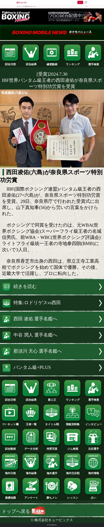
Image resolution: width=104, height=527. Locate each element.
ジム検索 (72, 447)
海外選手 (52, 472)
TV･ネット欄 (10, 423)
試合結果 (31, 63)
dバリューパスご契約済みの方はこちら (26, 6)
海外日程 (10, 472)
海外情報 (93, 472)
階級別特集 (72, 423)
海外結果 (31, 472)
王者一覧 (31, 423)
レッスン (72, 496)
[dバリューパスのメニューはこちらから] (85, 2)
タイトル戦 (52, 423)
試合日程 (10, 63)
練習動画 (52, 63)
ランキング (72, 63)
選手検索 (93, 63)
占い (93, 496)
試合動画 (10, 447)
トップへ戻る (23, 511)
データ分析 (31, 447)
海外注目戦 (72, 472)
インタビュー (93, 423)
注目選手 (93, 447)
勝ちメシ (52, 496)
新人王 (52, 398)
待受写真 (52, 447)
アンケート (31, 496)
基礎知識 (10, 496)
